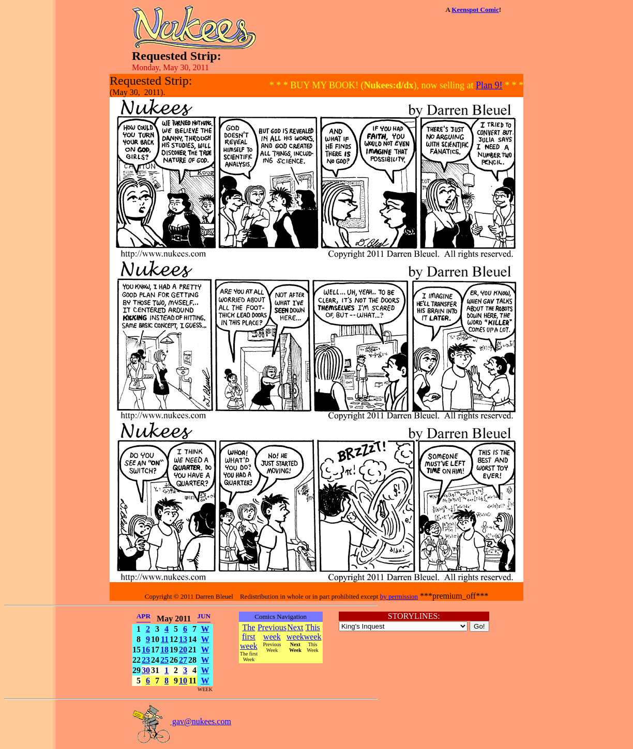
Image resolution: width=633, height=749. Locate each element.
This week (313, 632)
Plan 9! (489, 85)
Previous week (272, 632)
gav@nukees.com (181, 721)
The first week (249, 636)
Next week (295, 632)
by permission (399, 596)
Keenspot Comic (475, 9)
